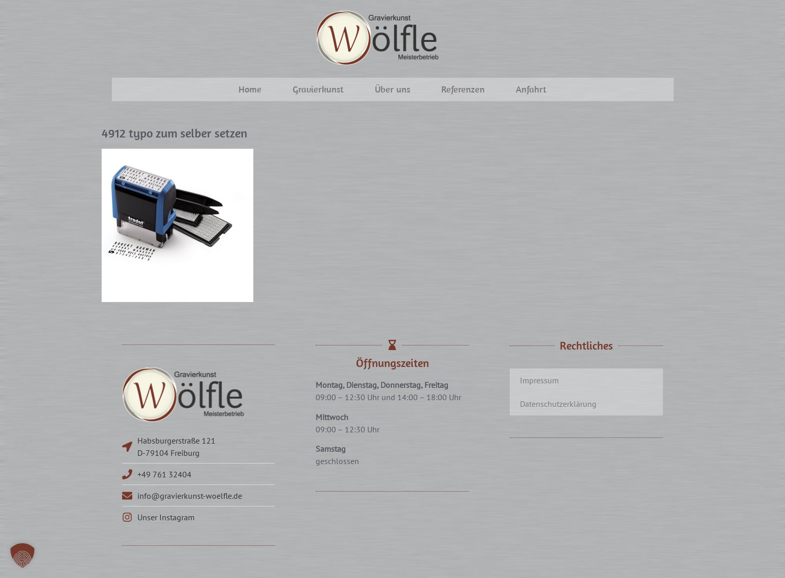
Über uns (392, 89)
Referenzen (463, 89)
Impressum (539, 380)
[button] (22, 555)
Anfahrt (531, 89)
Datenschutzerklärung (558, 404)
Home (250, 89)
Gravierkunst (318, 89)
